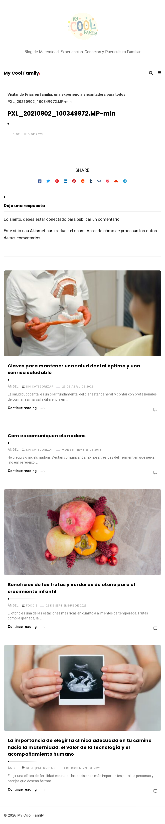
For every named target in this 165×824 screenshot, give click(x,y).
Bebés (30, 768)
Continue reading (26, 407)
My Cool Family (22, 73)
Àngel (13, 386)
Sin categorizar (39, 386)
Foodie (31, 605)
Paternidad (45, 768)
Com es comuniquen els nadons (47, 436)
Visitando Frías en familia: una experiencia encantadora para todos (66, 94)
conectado (56, 219)
